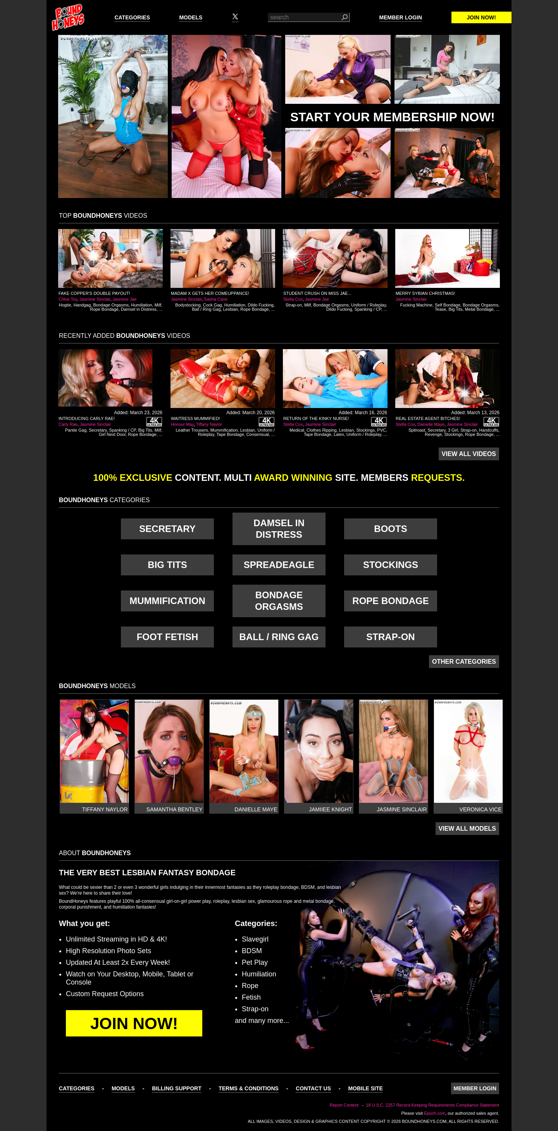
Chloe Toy (68, 299)
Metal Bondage (479, 309)
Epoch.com (434, 1113)
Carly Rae (68, 424)
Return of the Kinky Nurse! (316, 418)
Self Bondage (447, 305)
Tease (440, 309)
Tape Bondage (230, 434)
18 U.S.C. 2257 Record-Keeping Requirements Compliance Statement (432, 1105)
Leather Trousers (192, 430)
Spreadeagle (279, 564)
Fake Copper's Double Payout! (94, 293)
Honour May (182, 424)
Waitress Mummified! (195, 418)
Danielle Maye (430, 424)
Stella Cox (293, 299)
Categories (132, 17)
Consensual (257, 434)
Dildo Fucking (261, 305)
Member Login (400, 17)
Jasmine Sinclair (94, 299)
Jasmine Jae (125, 299)
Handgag (82, 305)
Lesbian (230, 309)
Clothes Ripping (322, 430)
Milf (158, 305)
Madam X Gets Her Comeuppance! (210, 293)
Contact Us (313, 1088)
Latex (339, 434)
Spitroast (416, 430)
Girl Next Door (112, 434)
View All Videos (469, 454)
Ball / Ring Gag (206, 309)
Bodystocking (187, 305)
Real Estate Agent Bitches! (428, 418)
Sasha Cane (216, 299)
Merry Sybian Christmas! (425, 293)
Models (190, 17)
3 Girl (453, 430)
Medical (296, 430)
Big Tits (456, 309)
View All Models (467, 828)
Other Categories (464, 661)
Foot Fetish (167, 637)
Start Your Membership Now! (392, 117)
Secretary (98, 430)
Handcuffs (488, 430)
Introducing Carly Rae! (87, 418)
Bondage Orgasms (111, 305)
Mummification (224, 430)
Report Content (344, 1105)
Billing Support (177, 1088)
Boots (390, 528)
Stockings (365, 430)
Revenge (433, 434)
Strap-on (294, 305)
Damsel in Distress (139, 309)
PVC (381, 430)
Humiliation (141, 305)
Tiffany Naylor (209, 424)
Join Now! (481, 17)
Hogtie (65, 305)
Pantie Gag (75, 430)
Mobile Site (365, 1088)
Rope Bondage (104, 309)
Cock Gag (212, 305)
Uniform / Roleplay (368, 305)
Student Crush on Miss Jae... (317, 293)
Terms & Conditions (249, 1088)
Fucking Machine (416, 305)
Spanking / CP (368, 309)
